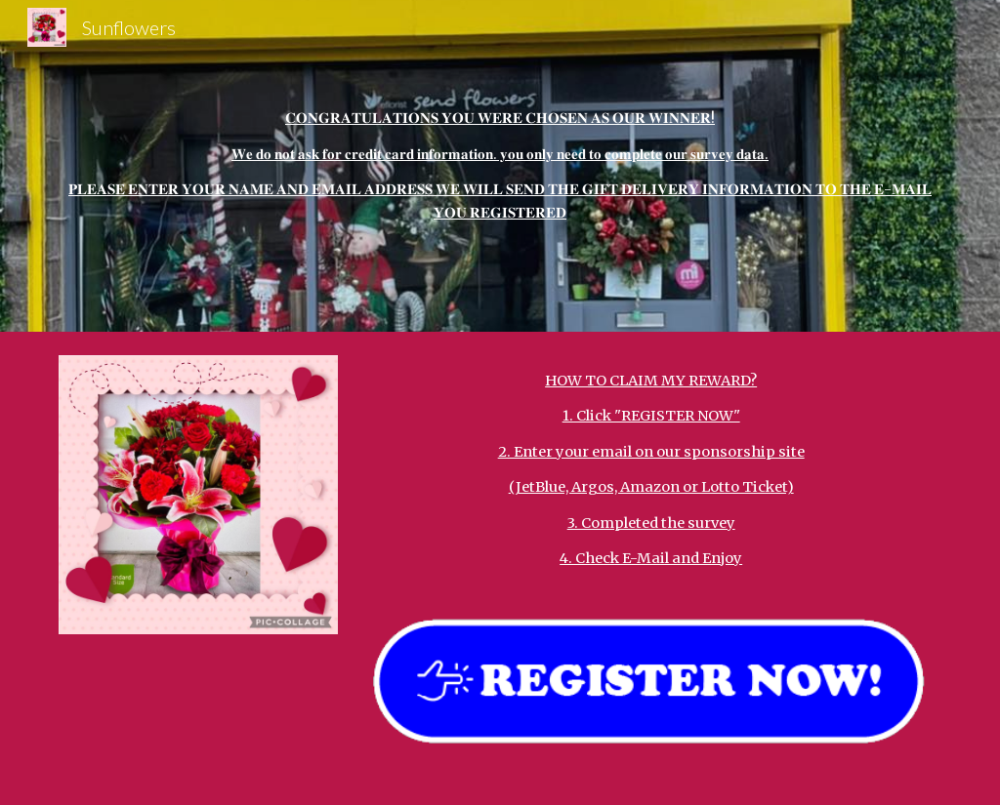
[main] (500, 166)
